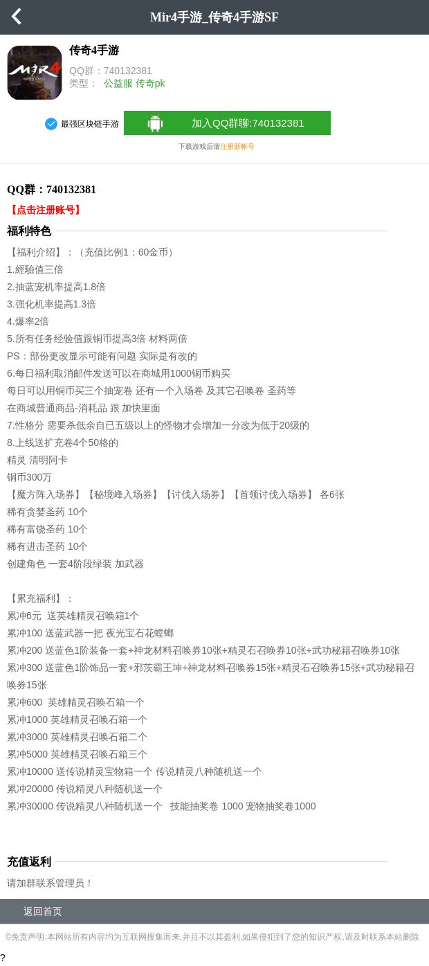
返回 (17, 17)
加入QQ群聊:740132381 (224, 123)
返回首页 (43, 911)
